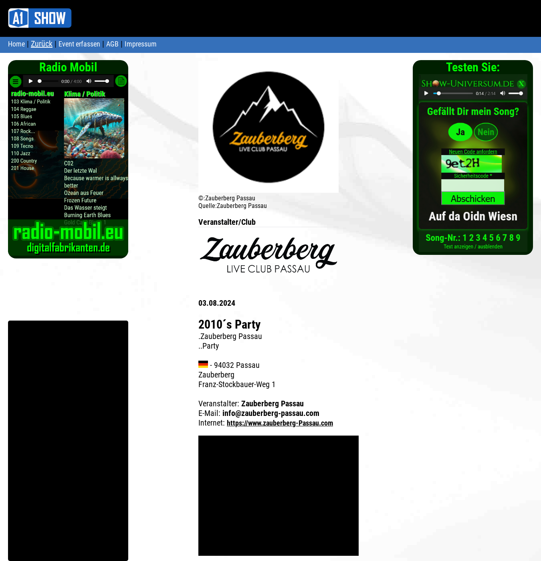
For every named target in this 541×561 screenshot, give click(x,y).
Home (16, 44)
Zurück (41, 43)
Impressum (141, 44)
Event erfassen (79, 44)
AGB (112, 44)
